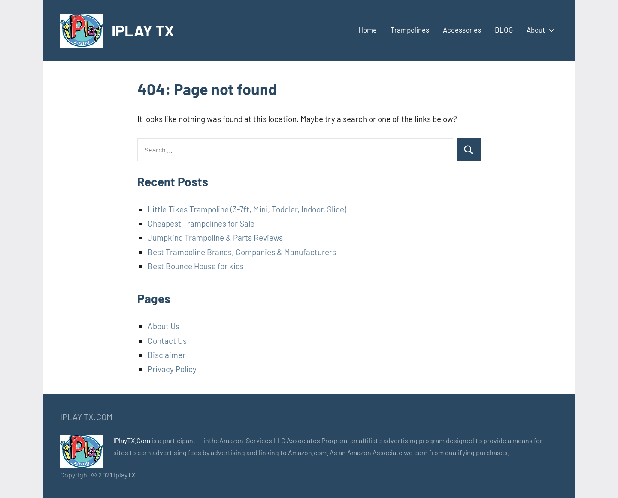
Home (367, 29)
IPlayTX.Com (131, 440)
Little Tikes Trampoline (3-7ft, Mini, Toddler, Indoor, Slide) (247, 209)
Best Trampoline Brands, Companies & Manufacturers (242, 252)
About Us (163, 326)
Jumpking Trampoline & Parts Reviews (215, 237)
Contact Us (167, 341)
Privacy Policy (172, 369)
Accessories (462, 29)
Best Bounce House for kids (196, 266)
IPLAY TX (143, 30)
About (539, 29)
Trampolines (410, 29)
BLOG (504, 29)
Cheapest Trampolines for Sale (201, 223)
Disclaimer (166, 355)
